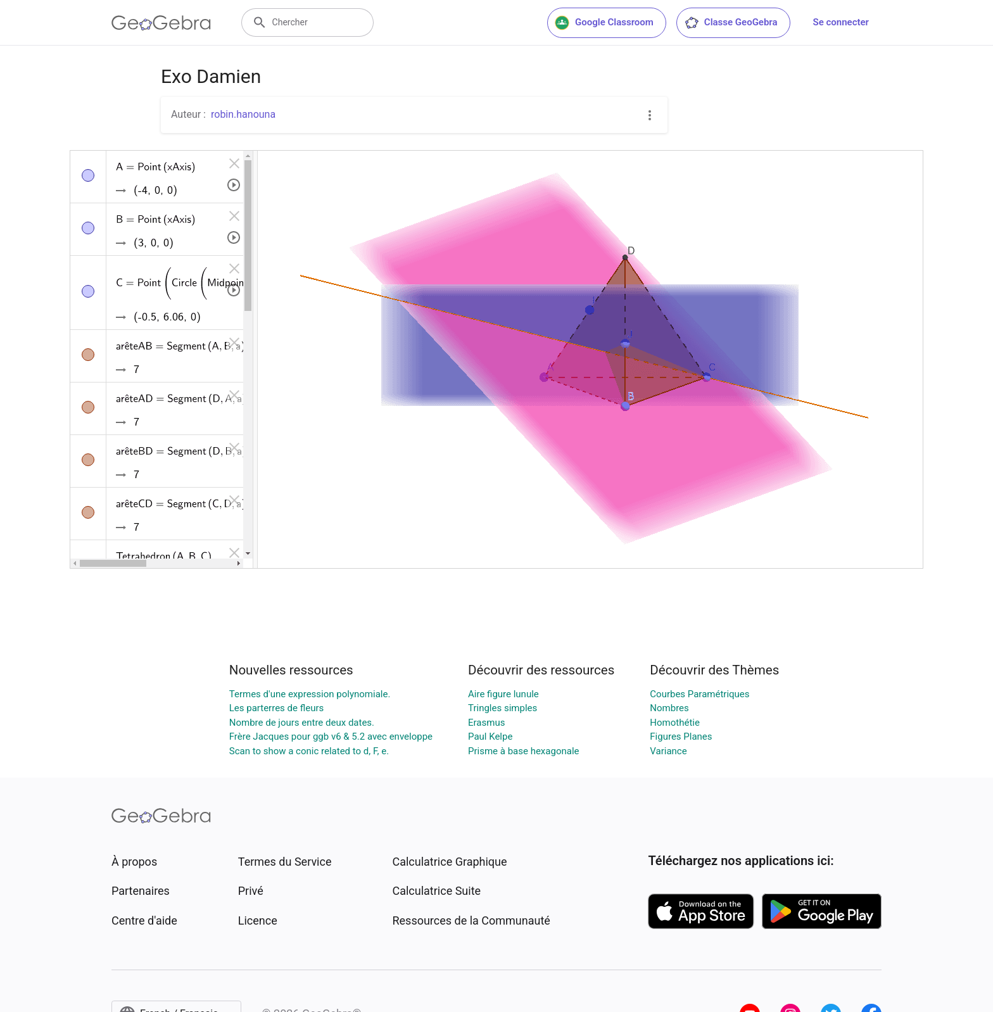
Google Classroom (604, 22)
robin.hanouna (243, 114)
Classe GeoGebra (731, 22)
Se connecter (841, 22)
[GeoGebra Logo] (161, 22)
